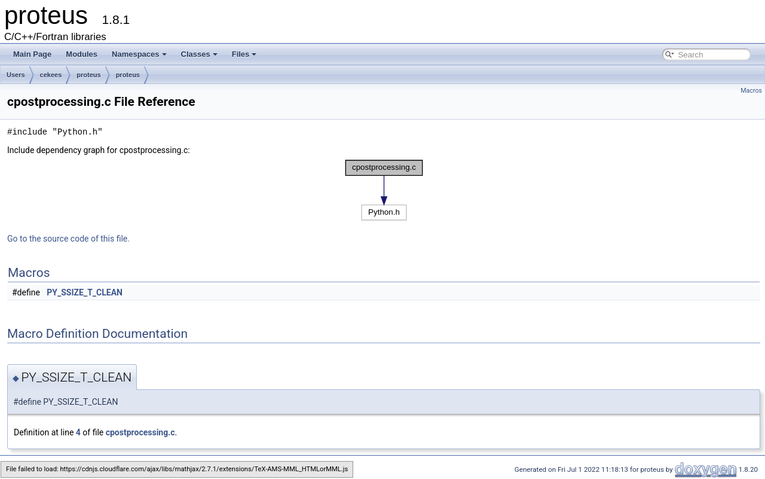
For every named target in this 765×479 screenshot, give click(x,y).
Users (16, 74)
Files (244, 54)
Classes (199, 54)
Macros (751, 90)
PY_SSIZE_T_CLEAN (85, 292)
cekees (51, 74)
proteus (88, 74)
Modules (81, 54)
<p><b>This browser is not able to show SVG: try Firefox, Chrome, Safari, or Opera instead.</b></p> (384, 190)
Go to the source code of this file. (68, 238)
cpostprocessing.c (140, 432)
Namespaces (139, 54)
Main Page (32, 54)
